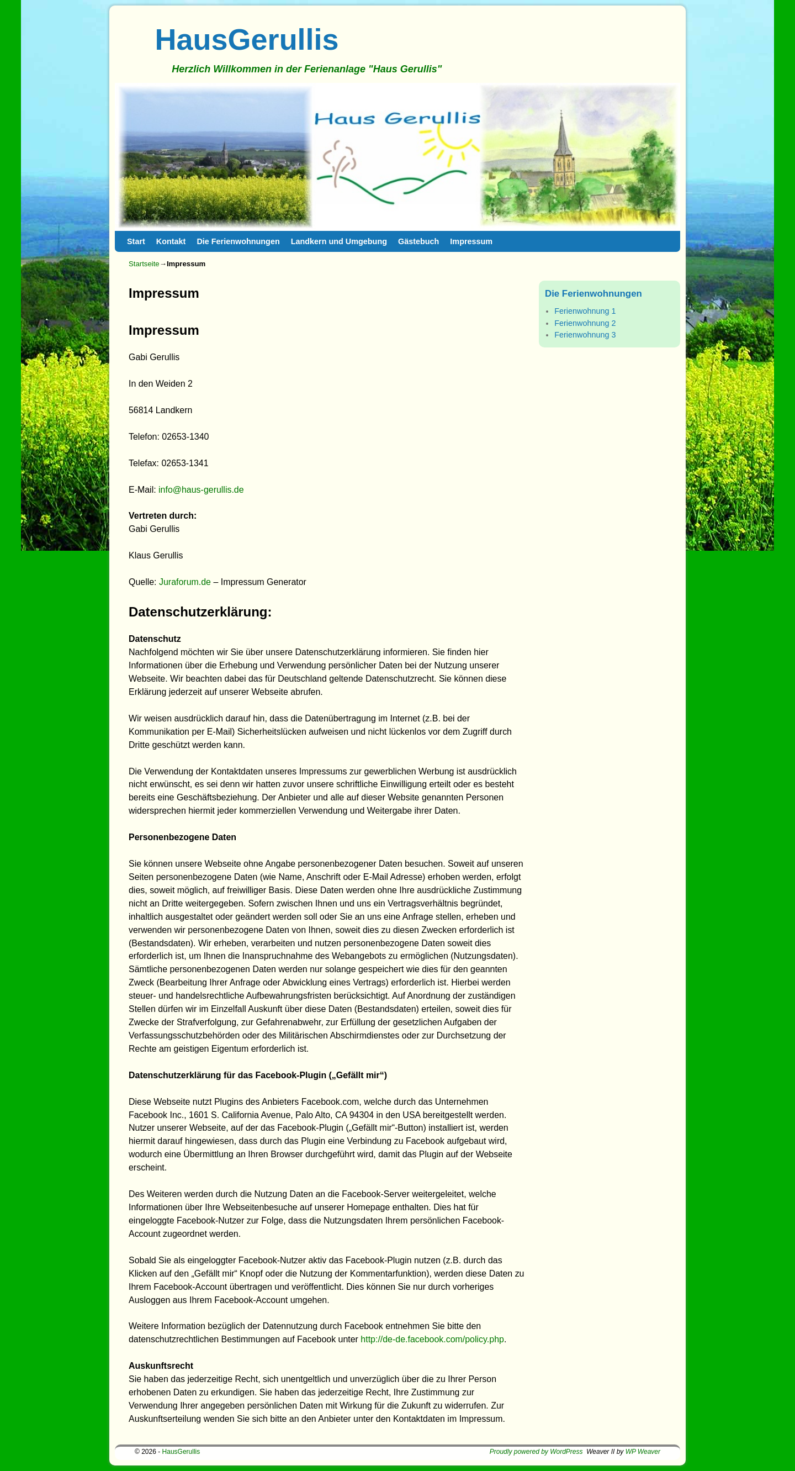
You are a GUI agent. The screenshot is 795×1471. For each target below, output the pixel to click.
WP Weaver (643, 1452)
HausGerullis (247, 39)
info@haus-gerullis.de (201, 489)
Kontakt (171, 241)
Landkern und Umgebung (339, 241)
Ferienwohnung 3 (585, 334)
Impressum (471, 241)
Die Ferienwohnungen (238, 241)
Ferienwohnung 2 (585, 323)
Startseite (144, 264)
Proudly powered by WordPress (536, 1452)
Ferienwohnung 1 (585, 311)
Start (136, 241)
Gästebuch (418, 241)
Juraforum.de (185, 582)
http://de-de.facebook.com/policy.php (432, 1339)
